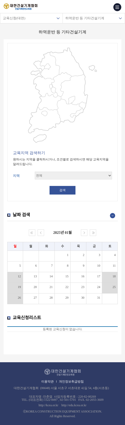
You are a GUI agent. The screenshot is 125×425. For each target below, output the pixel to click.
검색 (62, 190)
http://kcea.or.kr (48, 405)
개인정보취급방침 (71, 381)
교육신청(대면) (14, 18)
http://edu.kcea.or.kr (73, 405)
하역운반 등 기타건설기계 (84, 18)
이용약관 (47, 381)
